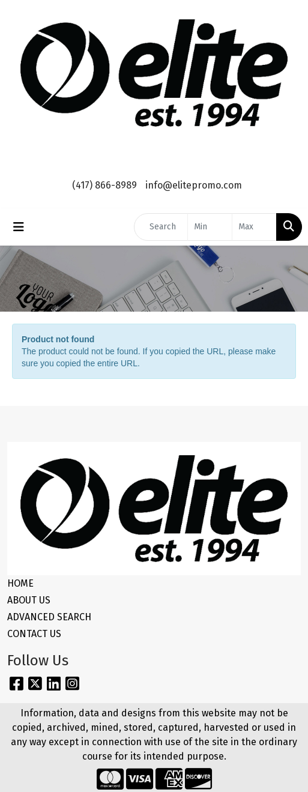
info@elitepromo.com (193, 185)
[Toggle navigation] (18, 227)
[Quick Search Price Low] (209, 227)
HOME (20, 583)
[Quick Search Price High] (254, 227)
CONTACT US (34, 633)
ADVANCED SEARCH (49, 617)
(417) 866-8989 (104, 185)
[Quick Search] (161, 227)
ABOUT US (28, 600)
